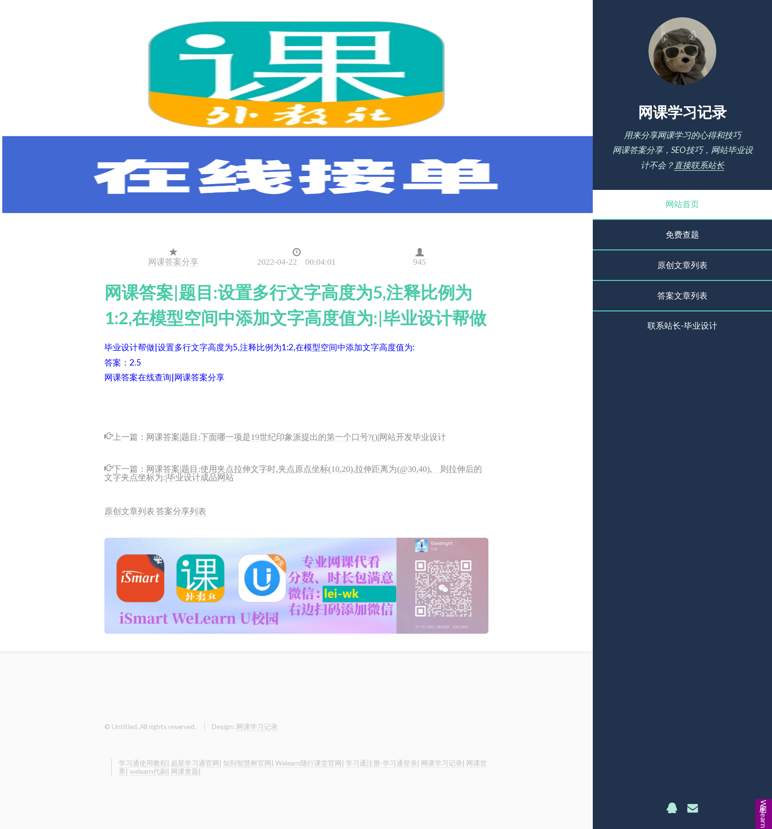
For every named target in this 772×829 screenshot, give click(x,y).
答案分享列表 (181, 511)
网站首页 (682, 204)
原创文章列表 (682, 265)
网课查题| (186, 771)
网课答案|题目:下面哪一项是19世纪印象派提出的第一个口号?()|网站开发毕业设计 (296, 435)
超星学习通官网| (196, 763)
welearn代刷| (149, 771)
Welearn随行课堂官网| (309, 763)
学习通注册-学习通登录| (382, 763)
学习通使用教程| (144, 763)
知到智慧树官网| (248, 763)
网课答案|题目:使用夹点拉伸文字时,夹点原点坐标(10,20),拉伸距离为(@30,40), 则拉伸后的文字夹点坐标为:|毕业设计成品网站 (293, 471)
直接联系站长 (699, 165)
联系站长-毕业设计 (682, 325)
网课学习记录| (443, 763)
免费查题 (682, 234)
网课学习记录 (682, 112)
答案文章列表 (682, 295)
